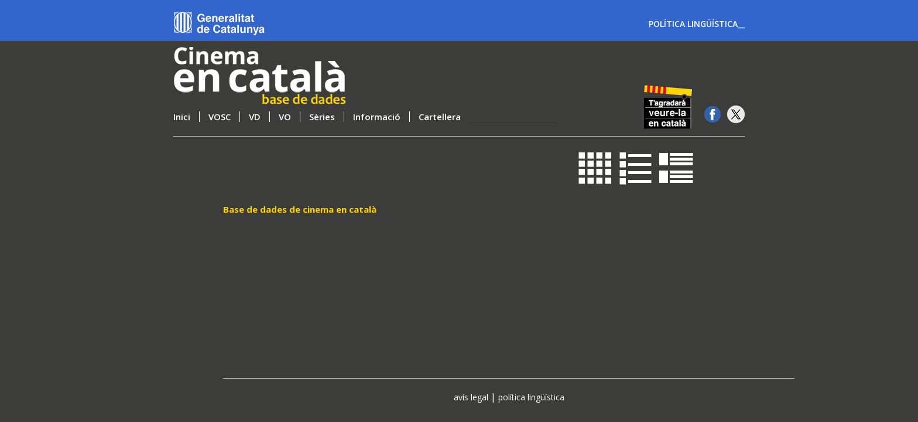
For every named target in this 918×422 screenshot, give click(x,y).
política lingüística (531, 397)
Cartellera (440, 116)
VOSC (219, 116)
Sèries (322, 116)
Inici (181, 116)
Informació (376, 116)
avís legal (471, 397)
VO (285, 116)
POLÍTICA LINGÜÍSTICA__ (697, 24)
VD (255, 116)
